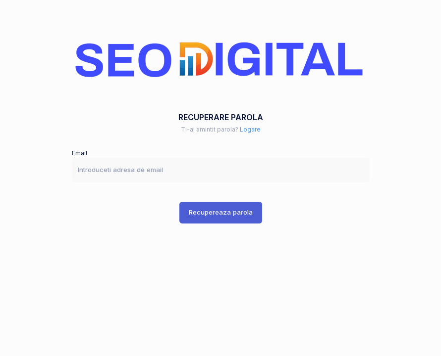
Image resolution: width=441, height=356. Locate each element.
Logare (250, 129)
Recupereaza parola (221, 212)
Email (79, 153)
